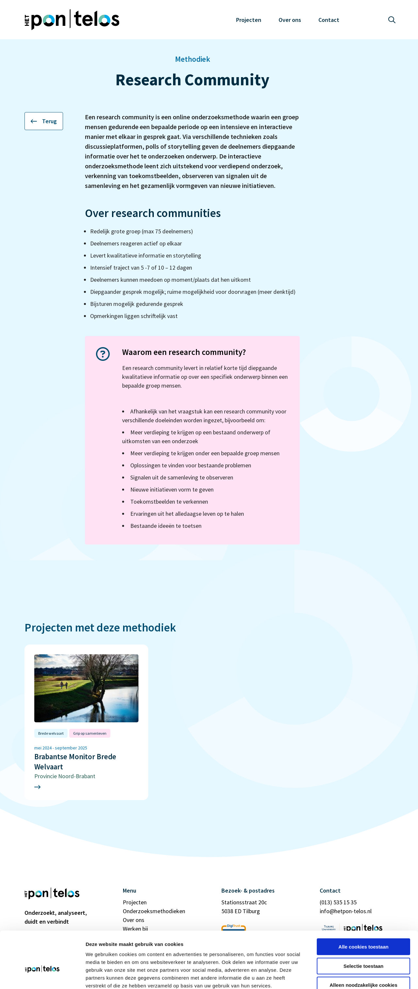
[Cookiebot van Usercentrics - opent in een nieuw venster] (42, 976)
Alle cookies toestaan (363, 909)
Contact (328, 20)
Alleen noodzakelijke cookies (363, 947)
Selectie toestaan (364, 928)
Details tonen (352, 976)
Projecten (248, 20)
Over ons (290, 20)
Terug (44, 121)
